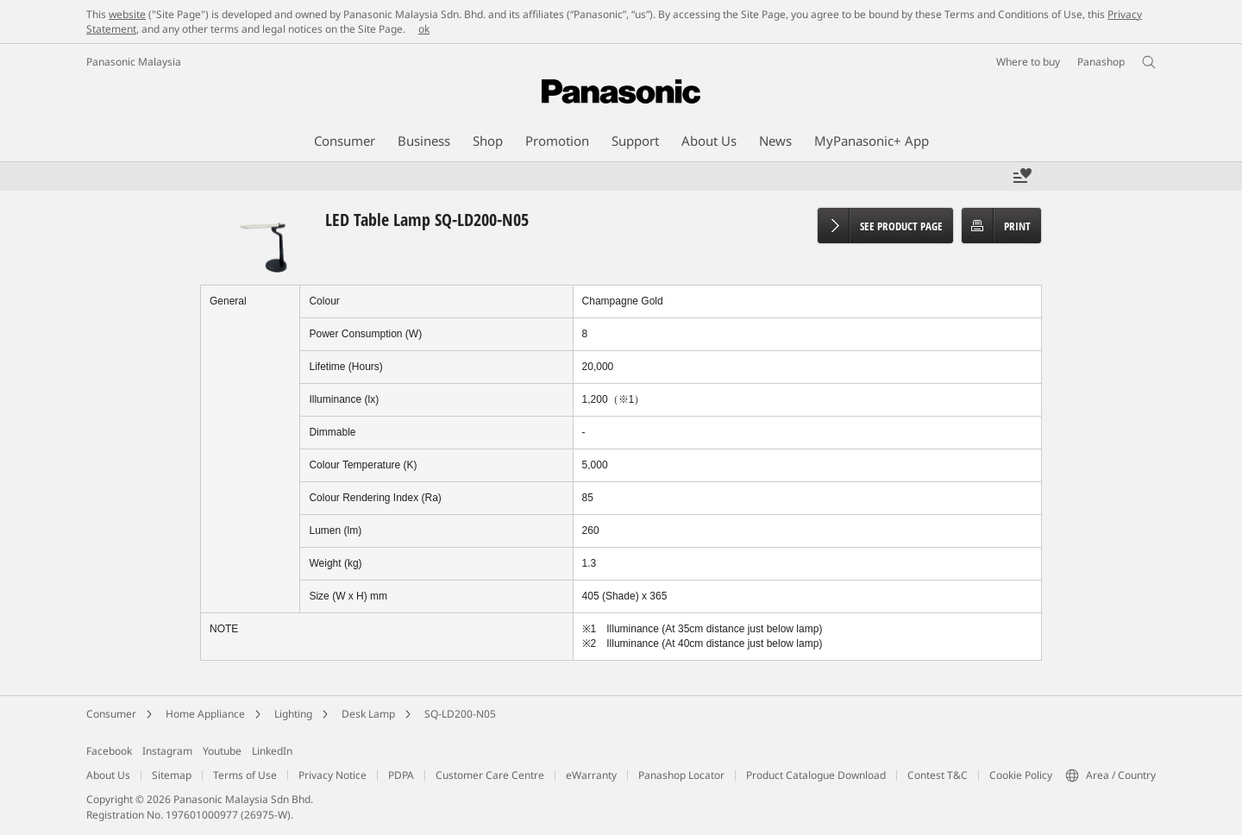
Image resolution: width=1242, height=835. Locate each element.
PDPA (401, 775)
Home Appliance (205, 713)
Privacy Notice (332, 775)
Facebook (109, 751)
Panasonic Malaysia (133, 61)
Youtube (222, 751)
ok (424, 29)
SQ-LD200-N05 (460, 713)
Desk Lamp (368, 713)
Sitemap (171, 775)
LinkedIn (272, 751)
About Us (108, 775)
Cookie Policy (1020, 775)
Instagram (167, 751)
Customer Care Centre (490, 775)
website (127, 14)
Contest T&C (937, 775)
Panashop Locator (681, 775)
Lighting (293, 713)
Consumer (111, 713)
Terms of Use (245, 775)
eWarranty (591, 775)
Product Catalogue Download (816, 775)
